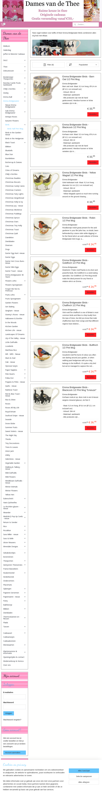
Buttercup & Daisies (13, 162)
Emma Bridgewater (14, 101)
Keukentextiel (14, 573)
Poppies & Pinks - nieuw (15, 382)
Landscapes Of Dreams (14, 334)
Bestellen (93, 114)
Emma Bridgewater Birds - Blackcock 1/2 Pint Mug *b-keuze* (79, 388)
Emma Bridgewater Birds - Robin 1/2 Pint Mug (78, 219)
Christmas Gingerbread (14, 198)
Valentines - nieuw (12, 459)
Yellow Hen (9, 494)
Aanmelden (9, 779)
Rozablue (14, 530)
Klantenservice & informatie (14, 652)
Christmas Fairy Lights (14, 194)
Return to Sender (10, 522)
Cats (7, 166)
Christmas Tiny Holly (13, 225)
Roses (7, 403)
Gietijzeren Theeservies (14, 565)
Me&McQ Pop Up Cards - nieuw (14, 517)
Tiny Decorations (12, 443)
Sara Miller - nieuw (14, 534)
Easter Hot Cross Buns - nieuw (15, 262)
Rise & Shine (10, 399)
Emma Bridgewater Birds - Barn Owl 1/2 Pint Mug (78, 78)
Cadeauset (14, 633)
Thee (14, 66)
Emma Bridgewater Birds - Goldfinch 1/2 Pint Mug (75, 261)
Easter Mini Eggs (12, 267)
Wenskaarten (14, 645)
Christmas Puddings (13, 213)
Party (14, 601)
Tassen (14, 626)
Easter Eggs (10, 257)
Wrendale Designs (14, 546)
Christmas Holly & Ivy (14, 202)
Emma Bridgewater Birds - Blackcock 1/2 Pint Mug (75, 126)
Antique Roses (11, 116)
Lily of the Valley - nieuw (15, 338)
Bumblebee (10, 158)
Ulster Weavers (14, 542)
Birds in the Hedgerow (14, 138)
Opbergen (14, 588)
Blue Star (9, 154)
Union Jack (9, 451)
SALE (14, 60)
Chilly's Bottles (14, 89)
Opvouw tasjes (11, 366)
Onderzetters (8, 581)
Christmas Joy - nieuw (14, 206)
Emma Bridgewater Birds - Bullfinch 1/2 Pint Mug (80, 346)
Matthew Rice (11, 350)
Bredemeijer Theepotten (14, 78)
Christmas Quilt (11, 233)
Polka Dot (15, 378)
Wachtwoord (8, 702)
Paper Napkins (15, 370)
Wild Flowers (10, 477)
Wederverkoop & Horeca (13, 661)
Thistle (8, 439)
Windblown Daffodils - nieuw (14, 482)
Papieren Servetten (14, 593)
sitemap (45, 789)
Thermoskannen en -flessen (14, 618)
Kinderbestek (8, 577)
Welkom (6, 46)
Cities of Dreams (12, 170)
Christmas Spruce (12, 217)
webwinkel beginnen (58, 789)
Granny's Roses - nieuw (14, 314)
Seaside (8, 419)
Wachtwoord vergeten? (12, 720)
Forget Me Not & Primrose (12, 290)
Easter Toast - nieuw (13, 271)
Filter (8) (48, 64)
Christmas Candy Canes (15, 186)
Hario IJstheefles (10, 502)
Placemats (7, 585)
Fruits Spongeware (13, 298)
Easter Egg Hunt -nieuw (14, 253)
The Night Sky (11, 435)
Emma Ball (14, 97)
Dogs (7, 249)
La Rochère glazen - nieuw (14, 507)
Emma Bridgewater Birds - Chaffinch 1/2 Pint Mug (75, 304)
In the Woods (10, 322)
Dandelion (9, 237)
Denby (14, 93)
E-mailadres (8, 692)
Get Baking (9, 306)
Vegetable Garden (15, 463)
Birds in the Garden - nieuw (13, 133)
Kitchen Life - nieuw (13, 330)
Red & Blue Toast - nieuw (13, 395)
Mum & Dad (10, 358)
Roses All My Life (12, 407)
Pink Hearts (15, 374)
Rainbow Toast (11, 390)
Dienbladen (9, 241)
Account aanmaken (12, 753)
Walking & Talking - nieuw (13, 468)
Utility (7, 455)
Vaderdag (7, 50)
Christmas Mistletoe (13, 210)
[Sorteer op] (83, 65)
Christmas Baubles (13, 178)
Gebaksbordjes (14, 553)
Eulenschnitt (14, 498)
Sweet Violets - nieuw (14, 431)
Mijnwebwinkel (77, 789)
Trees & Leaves (11, 447)
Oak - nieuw (10, 362)
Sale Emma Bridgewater (15, 112)
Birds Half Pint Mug (15, 128)
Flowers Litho (15, 281)
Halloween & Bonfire (13, 318)
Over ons (7, 665)
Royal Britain (10, 411)
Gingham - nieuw (12, 310)
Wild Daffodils (11, 473)
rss (50, 789)
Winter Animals (11, 486)
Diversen (8, 245)
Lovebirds (9, 346)
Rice (14, 526)
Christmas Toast (12, 229)
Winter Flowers (11, 490)
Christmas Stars (11, 221)
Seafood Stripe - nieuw (14, 415)
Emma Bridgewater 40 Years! (14, 276)
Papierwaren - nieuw (14, 597)
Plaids (5, 622)
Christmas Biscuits (12, 182)
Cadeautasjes (8, 637)
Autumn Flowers (12, 121)
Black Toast (15, 142)
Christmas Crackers (13, 190)
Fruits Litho (15, 295)
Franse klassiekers (10, 569)
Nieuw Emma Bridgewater (10, 106)
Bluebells (9, 150)
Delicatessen (14, 71)
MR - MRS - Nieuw (12, 354)
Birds (15, 124)
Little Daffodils (11, 342)
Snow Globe (10, 423)
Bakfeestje (7, 605)
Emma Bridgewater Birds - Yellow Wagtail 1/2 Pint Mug (79, 174)
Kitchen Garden (11, 326)
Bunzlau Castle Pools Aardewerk (14, 84)
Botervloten (8, 557)
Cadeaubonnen (9, 641)
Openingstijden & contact (13, 657)
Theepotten (14, 561)
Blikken (8, 146)
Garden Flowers (11, 302)
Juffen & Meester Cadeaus (14, 54)
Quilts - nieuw (10, 386)
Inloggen (8, 713)
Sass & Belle (14, 538)
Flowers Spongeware (13, 285)
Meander (14, 512)
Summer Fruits (11, 427)
